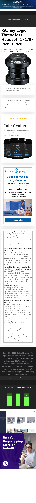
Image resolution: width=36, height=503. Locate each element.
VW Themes (25, 378)
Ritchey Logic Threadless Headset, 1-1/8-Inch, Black (17, 50)
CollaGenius (14, 126)
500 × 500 (22, 49)
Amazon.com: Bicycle (11, 286)
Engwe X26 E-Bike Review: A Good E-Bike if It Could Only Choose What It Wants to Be (18, 268)
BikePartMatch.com (18, 19)
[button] (18, 26)
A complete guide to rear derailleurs (16, 232)
